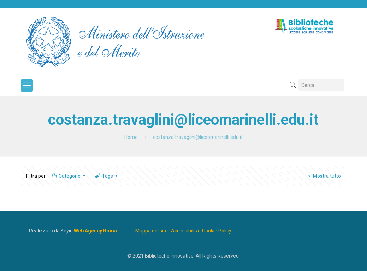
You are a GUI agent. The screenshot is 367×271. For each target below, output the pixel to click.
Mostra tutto (323, 176)
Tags (107, 176)
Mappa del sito (151, 231)
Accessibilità (185, 231)
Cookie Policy (216, 231)
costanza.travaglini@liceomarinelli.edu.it (198, 137)
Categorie (69, 176)
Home (131, 137)
